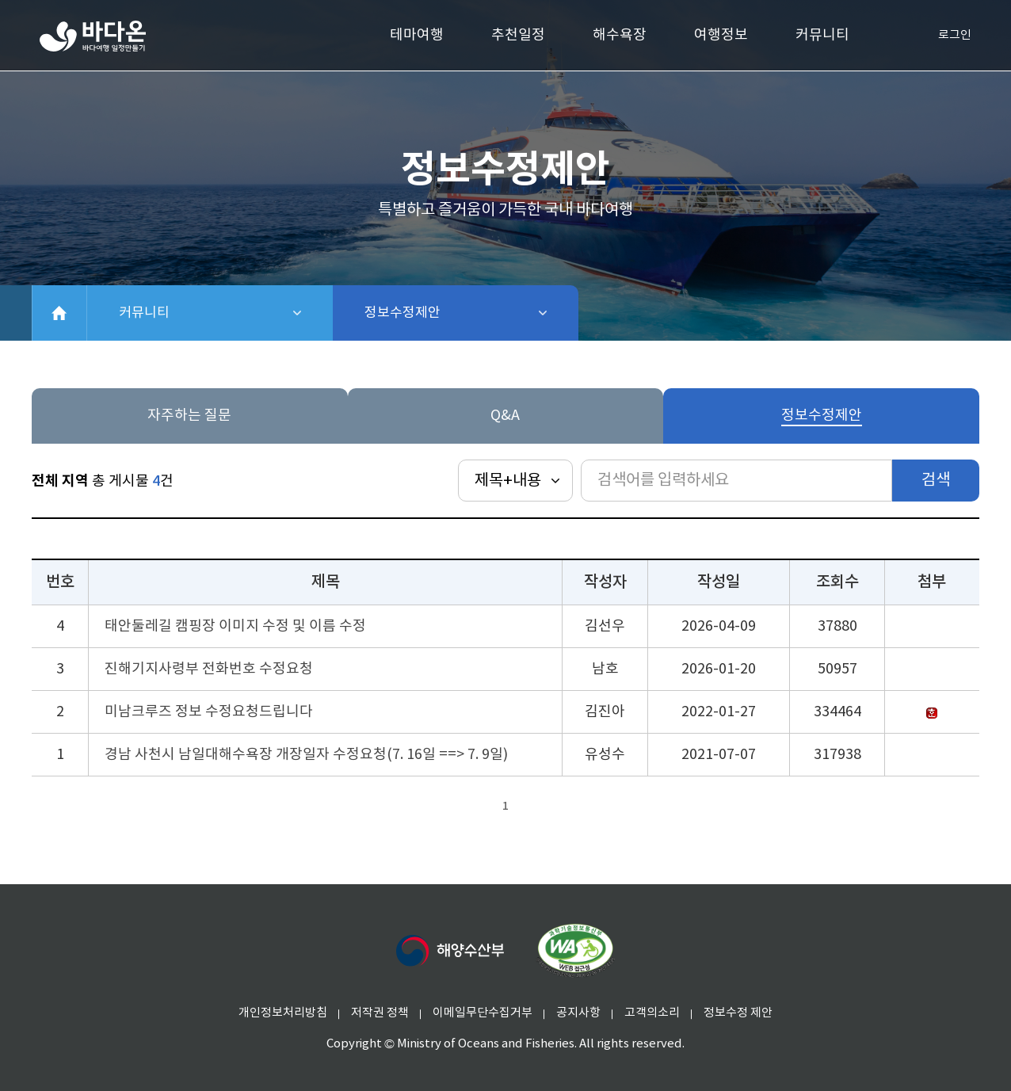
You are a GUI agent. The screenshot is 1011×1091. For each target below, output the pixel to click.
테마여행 (417, 35)
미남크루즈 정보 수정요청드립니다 (209, 712)
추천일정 (518, 35)
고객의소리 (652, 1013)
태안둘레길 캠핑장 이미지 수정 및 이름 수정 (235, 626)
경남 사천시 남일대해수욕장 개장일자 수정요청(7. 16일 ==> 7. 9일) (306, 754)
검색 (935, 480)
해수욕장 (620, 35)
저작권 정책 (380, 1013)
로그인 (942, 36)
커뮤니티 (822, 35)
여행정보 (721, 35)
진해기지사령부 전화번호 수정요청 (209, 669)
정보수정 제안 (738, 1013)
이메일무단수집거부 (482, 1013)
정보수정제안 (443, 313)
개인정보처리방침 (282, 1013)
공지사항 (578, 1013)
